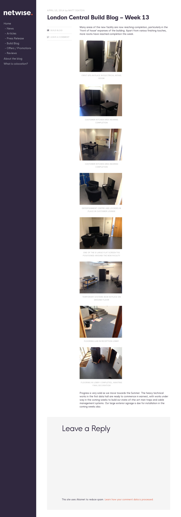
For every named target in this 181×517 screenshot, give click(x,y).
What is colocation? (16, 63)
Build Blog (13, 43)
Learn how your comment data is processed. (129, 499)
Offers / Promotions (19, 48)
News (10, 28)
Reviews (12, 53)
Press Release (15, 38)
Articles (11, 33)
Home (7, 23)
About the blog (13, 58)
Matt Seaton (76, 10)
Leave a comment (60, 37)
